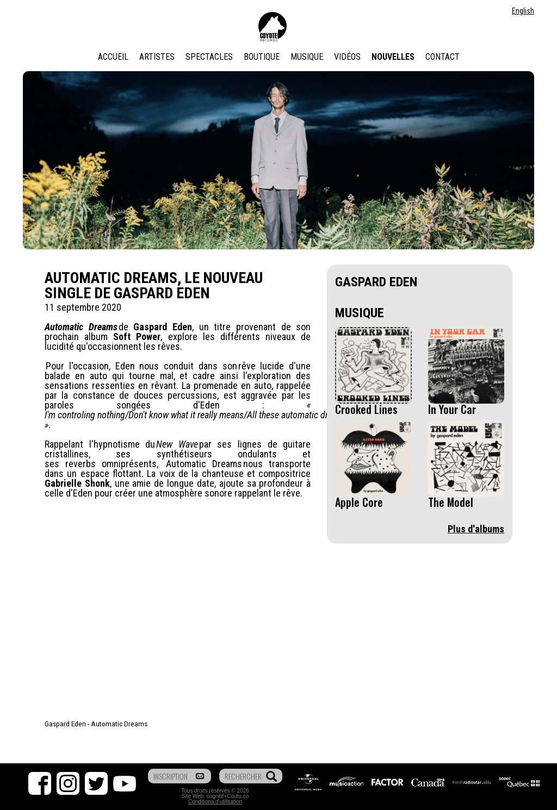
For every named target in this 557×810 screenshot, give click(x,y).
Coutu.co (238, 796)
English (523, 11)
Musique (306, 57)
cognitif (215, 796)
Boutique (262, 57)
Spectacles (209, 57)
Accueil (113, 57)
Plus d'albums (476, 529)
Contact (442, 57)
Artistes (157, 57)
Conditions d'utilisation (215, 802)
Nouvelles (393, 57)
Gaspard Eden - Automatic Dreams (96, 723)
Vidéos (347, 57)
